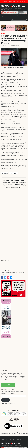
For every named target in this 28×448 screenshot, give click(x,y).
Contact (19, 16)
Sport (3, 33)
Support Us (4, 16)
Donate (9, 384)
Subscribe (5, 400)
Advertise (12, 16)
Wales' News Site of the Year (6, 9)
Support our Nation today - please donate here (14, 1)
